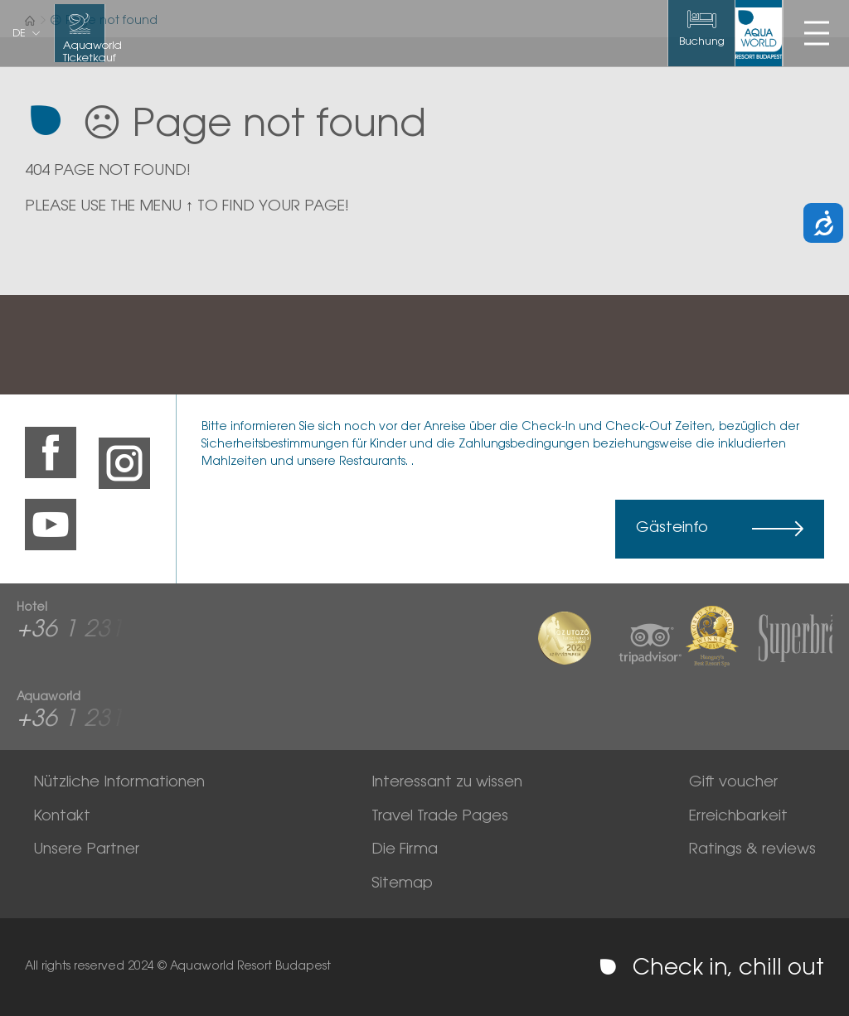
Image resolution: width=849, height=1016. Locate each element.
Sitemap (402, 884)
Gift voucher (733, 783)
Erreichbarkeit (738, 817)
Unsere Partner (86, 850)
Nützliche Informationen (119, 783)
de (19, 34)
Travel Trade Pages (439, 817)
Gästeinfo (672, 528)
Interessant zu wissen (446, 783)
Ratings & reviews (752, 850)
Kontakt (61, 817)
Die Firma (404, 850)
